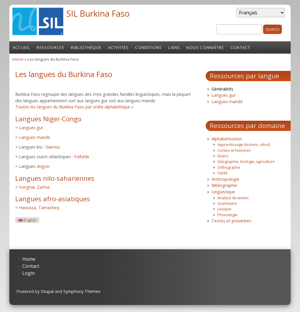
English (27, 220)
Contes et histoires (234, 150)
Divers (223, 155)
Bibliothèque (86, 47)
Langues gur (31, 127)
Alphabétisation (227, 138)
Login (28, 273)
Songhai (27, 187)
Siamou (53, 147)
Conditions (148, 47)
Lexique (224, 209)
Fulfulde (81, 156)
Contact (240, 47)
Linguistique (223, 192)
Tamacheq (48, 207)
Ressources (50, 47)
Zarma (43, 187)
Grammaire (227, 203)
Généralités (222, 89)
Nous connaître (205, 47)
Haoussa (27, 207)
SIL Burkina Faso (98, 13)
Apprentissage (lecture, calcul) (243, 144)
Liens (174, 47)
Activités (118, 47)
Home (17, 59)
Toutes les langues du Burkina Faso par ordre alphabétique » (74, 107)
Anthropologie (225, 179)
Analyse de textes (233, 197)
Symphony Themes (81, 291)
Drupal (47, 291)
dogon (43, 166)
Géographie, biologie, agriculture (246, 161)
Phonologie (227, 214)
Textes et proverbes (231, 221)
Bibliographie (224, 185)
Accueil (21, 47)
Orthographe (228, 167)
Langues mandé (34, 137)
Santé (222, 172)
